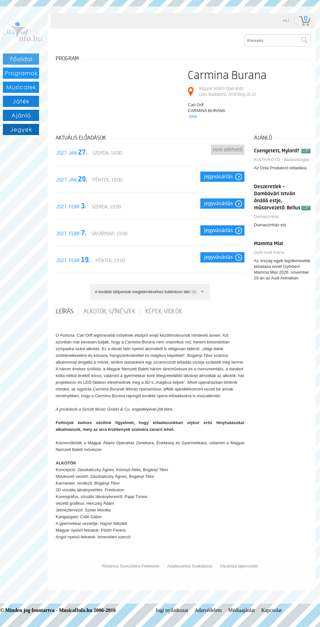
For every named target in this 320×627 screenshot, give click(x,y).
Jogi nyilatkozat (172, 610)
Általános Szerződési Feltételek (130, 566)
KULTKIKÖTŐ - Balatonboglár (281, 159)
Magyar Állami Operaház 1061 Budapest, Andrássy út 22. (228, 91)
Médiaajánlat (241, 610)
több (193, 116)
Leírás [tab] (65, 311)
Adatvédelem (208, 610)
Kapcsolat (271, 610)
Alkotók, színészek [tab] (109, 311)
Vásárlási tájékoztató (239, 566)
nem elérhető (228, 150)
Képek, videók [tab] (163, 311)
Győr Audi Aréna (269, 252)
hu (286, 20)
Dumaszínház (266, 216)
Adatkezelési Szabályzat (189, 566)
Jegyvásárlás (218, 177)
